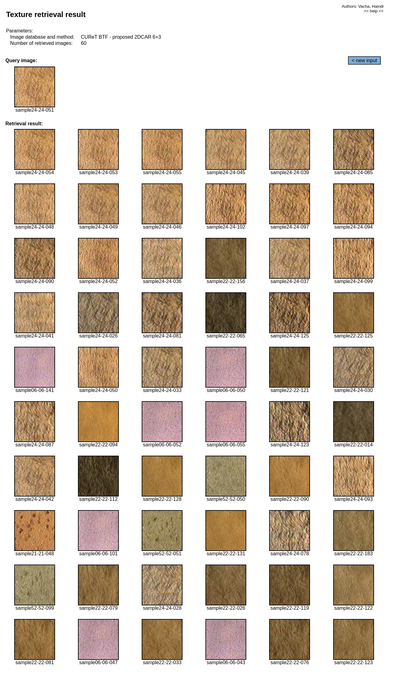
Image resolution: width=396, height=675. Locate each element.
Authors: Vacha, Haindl (362, 6)
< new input (364, 60)
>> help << (374, 11)
